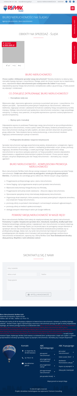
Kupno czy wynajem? (65, 366)
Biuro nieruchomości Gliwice (18, 331)
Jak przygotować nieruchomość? (45, 360)
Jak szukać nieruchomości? (64, 352)
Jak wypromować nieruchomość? (45, 372)
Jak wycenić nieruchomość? (45, 354)
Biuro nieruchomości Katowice (52, 333)
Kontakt (61, 2)
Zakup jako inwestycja (66, 370)
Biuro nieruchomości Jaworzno (38, 331)
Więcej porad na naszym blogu (57, 381)
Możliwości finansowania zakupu (66, 362)
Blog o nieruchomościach (46, 2)
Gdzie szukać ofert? (65, 357)
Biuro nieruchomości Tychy (16, 327)
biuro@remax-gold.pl (25, 2)
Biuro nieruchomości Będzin (26, 329)
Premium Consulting (55, 391)
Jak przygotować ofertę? (45, 366)
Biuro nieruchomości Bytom (54, 327)
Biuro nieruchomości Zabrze (35, 327)
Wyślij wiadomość (38, 294)
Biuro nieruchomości (25, 21)
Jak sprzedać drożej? (46, 376)
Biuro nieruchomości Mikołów (58, 331)
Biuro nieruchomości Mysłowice (51, 325)
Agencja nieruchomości (10, 21)
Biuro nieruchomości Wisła (33, 333)
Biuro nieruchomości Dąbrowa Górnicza (49, 329)
